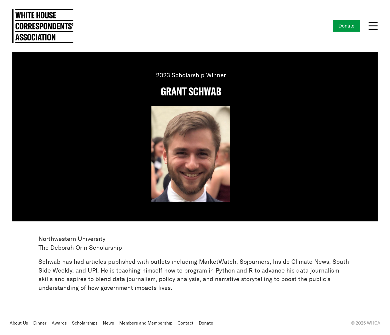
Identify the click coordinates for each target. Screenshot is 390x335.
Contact (185, 323)
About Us (19, 323)
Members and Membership (145, 323)
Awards (59, 323)
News (108, 323)
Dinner (39, 323)
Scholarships (85, 323)
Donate (346, 26)
